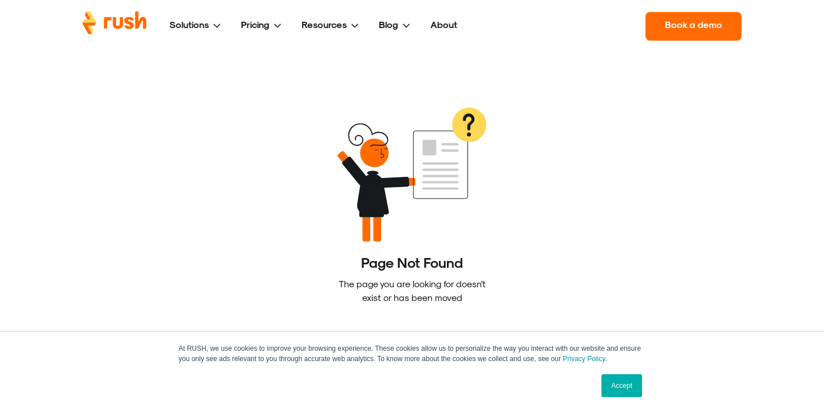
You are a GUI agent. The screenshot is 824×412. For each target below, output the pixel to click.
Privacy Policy (584, 359)
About (443, 24)
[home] (114, 26)
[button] (196, 26)
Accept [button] (621, 386)
